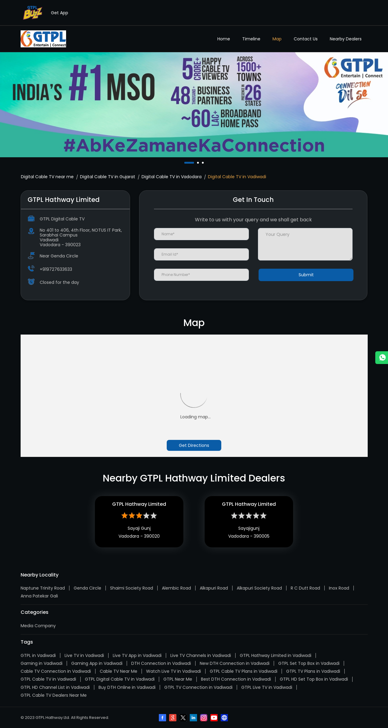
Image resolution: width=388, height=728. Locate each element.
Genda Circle (87, 588)
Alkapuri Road (214, 588)
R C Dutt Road (305, 588)
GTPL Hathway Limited (139, 504)
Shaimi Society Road (131, 588)
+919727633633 (56, 269)
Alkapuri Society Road (259, 588)
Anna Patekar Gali (39, 596)
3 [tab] (203, 162)
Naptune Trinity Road (43, 588)
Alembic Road (176, 588)
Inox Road (339, 588)
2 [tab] (198, 162)
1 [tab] (185, 162)
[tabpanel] (194, 105)
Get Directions (194, 445)
